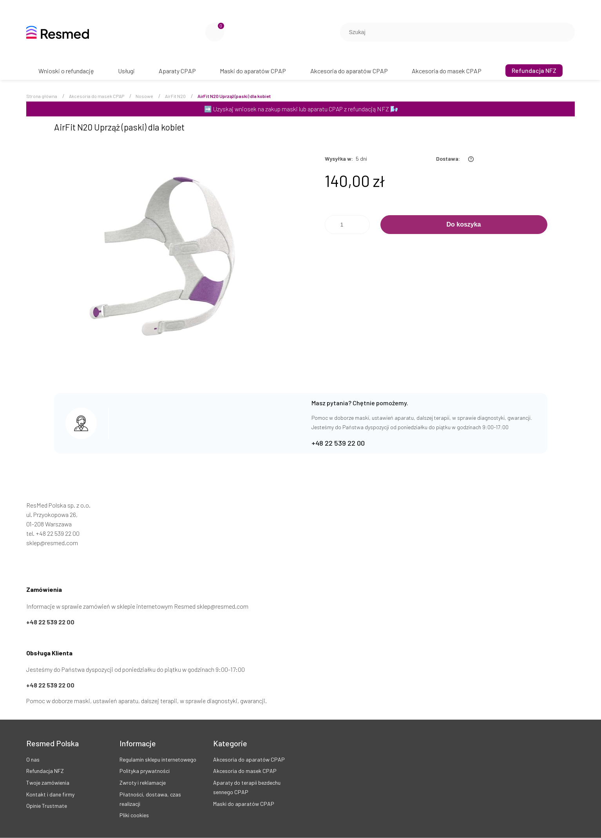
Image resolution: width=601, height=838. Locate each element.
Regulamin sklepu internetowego (157, 759)
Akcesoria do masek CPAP (245, 770)
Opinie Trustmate (46, 805)
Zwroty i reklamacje (142, 782)
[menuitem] (66, 70)
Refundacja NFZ (45, 770)
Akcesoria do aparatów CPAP (249, 759)
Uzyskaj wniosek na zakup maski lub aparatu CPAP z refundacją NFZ (301, 108)
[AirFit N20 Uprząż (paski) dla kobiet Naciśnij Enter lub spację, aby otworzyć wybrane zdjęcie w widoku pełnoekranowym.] (165, 260)
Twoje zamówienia (47, 782)
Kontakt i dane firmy (50, 794)
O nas (33, 759)
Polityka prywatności (144, 770)
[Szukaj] (566, 32)
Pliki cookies (134, 815)
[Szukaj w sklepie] (450, 32)
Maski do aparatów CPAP (243, 803)
